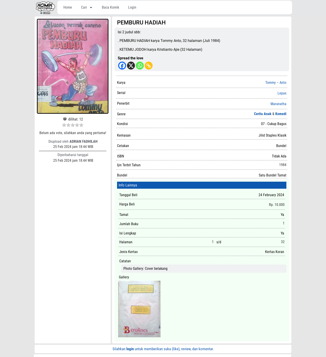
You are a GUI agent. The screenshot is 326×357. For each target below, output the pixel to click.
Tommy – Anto (275, 82)
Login (132, 7)
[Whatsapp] (140, 66)
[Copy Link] (149, 66)
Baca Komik (110, 7)
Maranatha (278, 104)
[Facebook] (122, 66)
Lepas (282, 93)
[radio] (64, 126)
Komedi (280, 114)
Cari (87, 7)
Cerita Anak (262, 114)
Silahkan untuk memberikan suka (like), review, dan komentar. (163, 349)
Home (67, 7)
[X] (131, 66)
